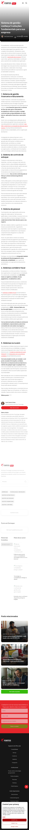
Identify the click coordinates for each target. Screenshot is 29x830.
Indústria (14, 759)
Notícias (14, 782)
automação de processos (14, 57)
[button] (23, 3)
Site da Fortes (14, 794)
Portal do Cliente (14, 801)
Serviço (14, 752)
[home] (8, 3)
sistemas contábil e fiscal (9, 292)
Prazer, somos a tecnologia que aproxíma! (14, 771)
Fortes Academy (14, 776)
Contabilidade (14, 749)
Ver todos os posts (14, 691)
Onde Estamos (14, 786)
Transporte (14, 762)
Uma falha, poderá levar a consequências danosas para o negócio (14, 126)
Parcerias (14, 779)
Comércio (14, 756)
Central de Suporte (14, 797)
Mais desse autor (14, 408)
